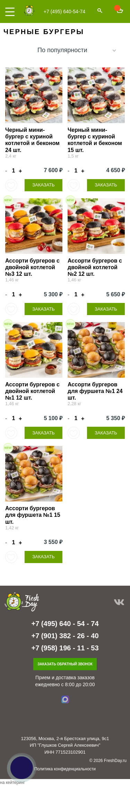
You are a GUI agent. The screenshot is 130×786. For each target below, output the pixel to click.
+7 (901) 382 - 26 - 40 (64, 636)
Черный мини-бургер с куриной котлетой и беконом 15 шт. (95, 140)
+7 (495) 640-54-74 (64, 11)
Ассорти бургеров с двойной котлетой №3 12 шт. (32, 267)
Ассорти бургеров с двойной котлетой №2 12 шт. (95, 267)
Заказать (43, 184)
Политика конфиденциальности (65, 769)
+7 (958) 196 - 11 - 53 (64, 648)
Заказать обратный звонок (65, 664)
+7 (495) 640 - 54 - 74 (64, 623)
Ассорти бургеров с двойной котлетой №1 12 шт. (32, 391)
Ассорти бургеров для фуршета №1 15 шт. (32, 514)
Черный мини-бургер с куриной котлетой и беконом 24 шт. (32, 140)
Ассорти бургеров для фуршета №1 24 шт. (95, 391)
